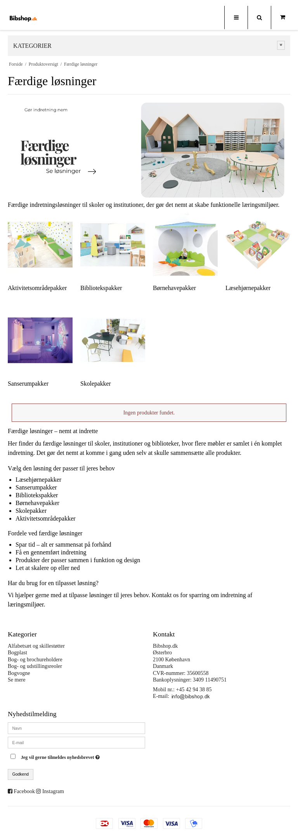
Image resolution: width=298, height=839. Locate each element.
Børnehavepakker (37, 503)
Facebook (24, 791)
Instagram (53, 791)
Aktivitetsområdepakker (46, 518)
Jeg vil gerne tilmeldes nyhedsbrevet (80, 755)
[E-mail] (76, 742)
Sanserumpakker (36, 487)
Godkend (20, 774)
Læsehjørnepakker (38, 479)
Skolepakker (31, 510)
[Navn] (76, 728)
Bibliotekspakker (37, 495)
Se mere (16, 680)
